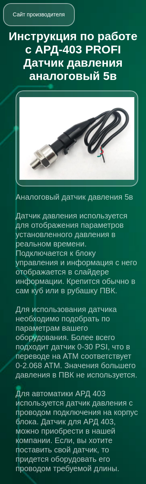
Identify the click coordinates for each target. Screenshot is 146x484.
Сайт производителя (39, 14)
